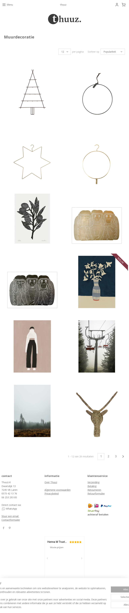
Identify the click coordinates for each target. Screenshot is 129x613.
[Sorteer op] (113, 52)
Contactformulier (11, 519)
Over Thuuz (51, 482)
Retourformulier (96, 493)
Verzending (93, 482)
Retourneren (94, 489)
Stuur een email (10, 516)
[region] (42, 594)
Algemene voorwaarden (58, 489)
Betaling (92, 486)
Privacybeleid (52, 493)
